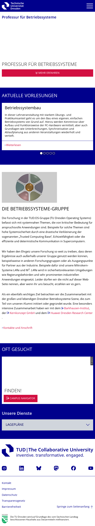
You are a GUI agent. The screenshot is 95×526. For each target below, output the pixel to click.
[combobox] (47, 424)
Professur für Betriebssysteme (29, 17)
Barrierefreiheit (11, 507)
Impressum (9, 489)
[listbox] (47, 130)
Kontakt (6, 483)
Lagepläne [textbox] (15, 424)
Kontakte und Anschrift (17, 328)
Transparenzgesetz (13, 501)
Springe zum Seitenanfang (73, 507)
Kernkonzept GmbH (22, 313)
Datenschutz (9, 495)
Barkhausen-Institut (76, 308)
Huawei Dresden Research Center (72, 313)
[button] (41, 154)
